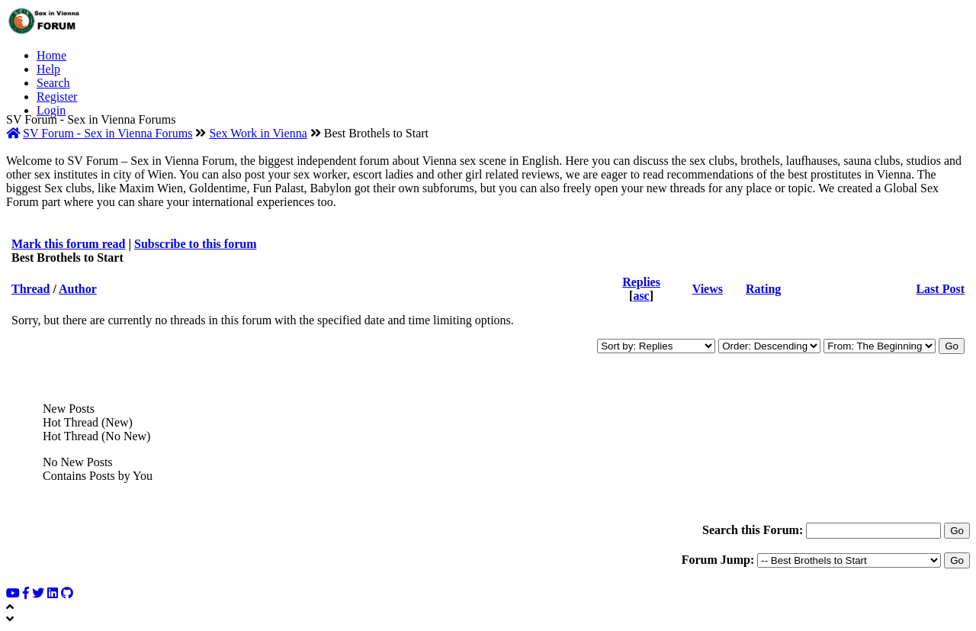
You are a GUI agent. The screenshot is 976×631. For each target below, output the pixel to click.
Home (51, 55)
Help (48, 69)
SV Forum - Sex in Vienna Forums (107, 133)
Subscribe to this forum (195, 243)
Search (53, 82)
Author (78, 288)
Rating (763, 288)
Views (707, 288)
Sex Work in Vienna (258, 133)
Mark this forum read (68, 243)
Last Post (940, 288)
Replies (641, 281)
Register (57, 96)
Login (51, 110)
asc (641, 295)
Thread (30, 288)
